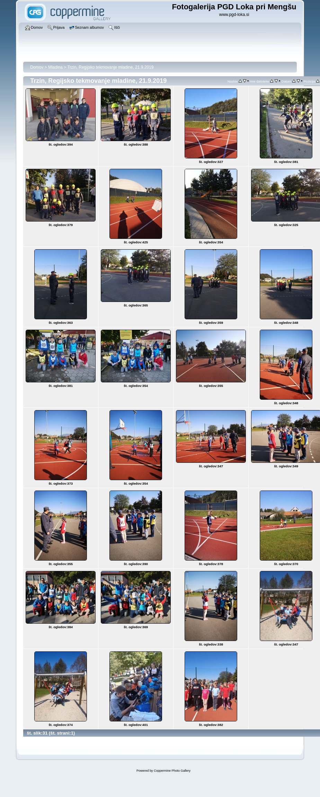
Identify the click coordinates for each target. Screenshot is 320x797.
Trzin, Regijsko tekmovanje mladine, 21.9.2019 (110, 67)
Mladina (55, 67)
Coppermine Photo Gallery (172, 770)
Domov (36, 67)
